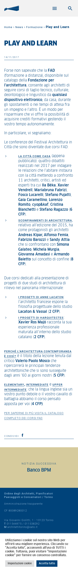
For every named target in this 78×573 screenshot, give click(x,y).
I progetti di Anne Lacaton (41, 297)
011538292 (32, 523)
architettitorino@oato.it (22, 527)
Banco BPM (39, 470)
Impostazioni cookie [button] (20, 563)
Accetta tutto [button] (47, 563)
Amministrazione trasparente (23, 503)
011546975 (14, 523)
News (19, 27)
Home (8, 27)
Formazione (34, 27)
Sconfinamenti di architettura (45, 220)
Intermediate (37, 384)
